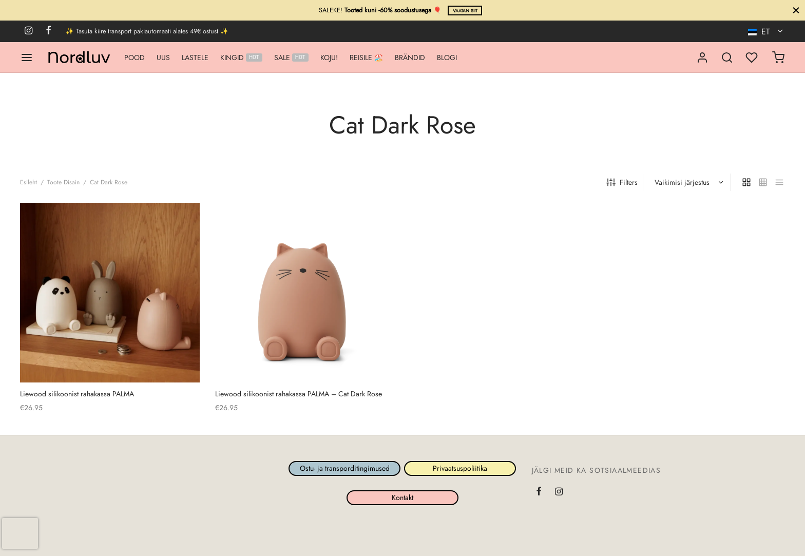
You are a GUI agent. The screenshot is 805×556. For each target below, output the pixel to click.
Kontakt (402, 497)
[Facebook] (48, 31)
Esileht (28, 182)
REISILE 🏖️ (366, 57)
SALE (291, 57)
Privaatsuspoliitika (460, 469)
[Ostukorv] (778, 57)
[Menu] (27, 57)
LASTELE (195, 57)
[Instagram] (28, 31)
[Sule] (796, 10)
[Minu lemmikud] (752, 57)
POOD (134, 57)
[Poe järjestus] (687, 182)
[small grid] (763, 182)
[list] (779, 182)
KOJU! (329, 57)
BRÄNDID (410, 57)
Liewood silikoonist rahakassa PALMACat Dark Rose (298, 394)
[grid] (746, 182)
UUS (163, 57)
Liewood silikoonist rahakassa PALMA (77, 394)
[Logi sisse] (702, 57)
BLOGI (447, 57)
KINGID (241, 57)
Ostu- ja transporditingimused (345, 469)
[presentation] (20, 533)
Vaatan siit (465, 11)
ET (760, 31)
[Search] (727, 57)
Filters (622, 182)
